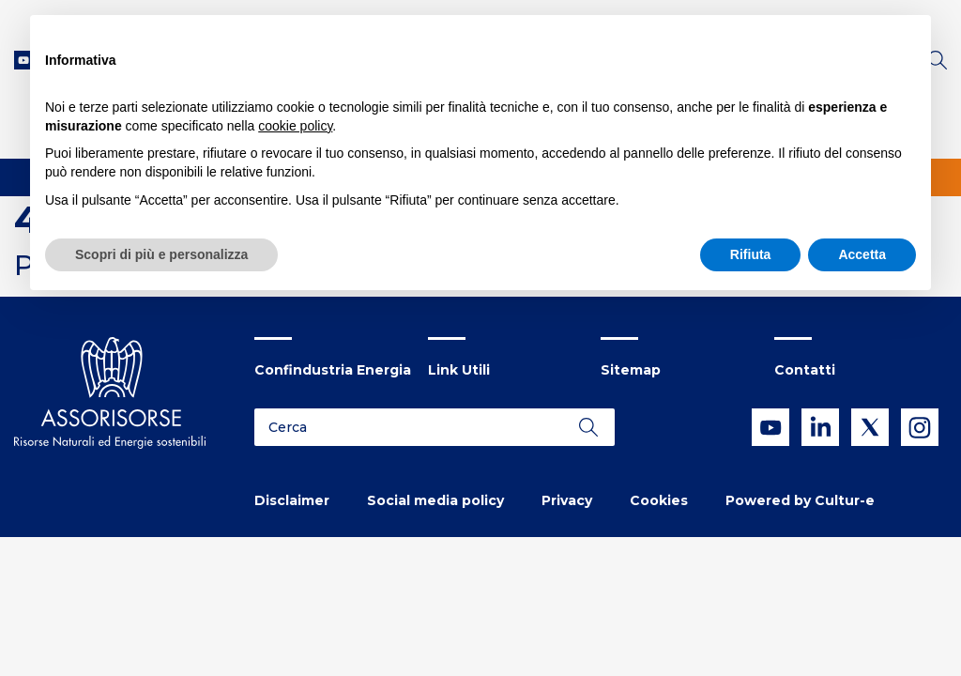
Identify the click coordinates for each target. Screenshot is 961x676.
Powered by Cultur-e (800, 500)
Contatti (804, 369)
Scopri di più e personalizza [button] (161, 254)
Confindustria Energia (332, 369)
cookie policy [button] (295, 125)
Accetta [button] (862, 254)
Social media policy (435, 500)
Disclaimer (291, 500)
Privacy (567, 500)
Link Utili (459, 369)
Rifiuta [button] (750, 254)
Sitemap (631, 369)
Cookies (659, 500)
